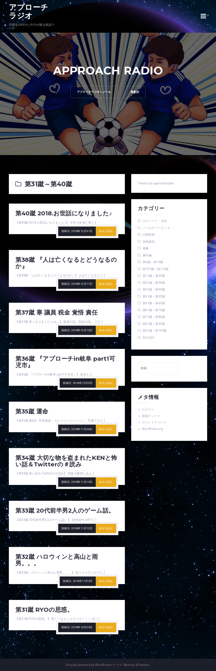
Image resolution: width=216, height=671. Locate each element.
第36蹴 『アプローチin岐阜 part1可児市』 (65, 362)
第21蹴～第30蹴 (154, 282)
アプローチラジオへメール (94, 91)
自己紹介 (149, 337)
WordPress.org (152, 429)
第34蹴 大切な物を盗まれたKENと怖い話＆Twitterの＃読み (66, 461)
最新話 (135, 91)
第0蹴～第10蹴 (153, 262)
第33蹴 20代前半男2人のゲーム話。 (65, 510)
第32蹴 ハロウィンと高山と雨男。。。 (56, 560)
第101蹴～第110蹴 (156, 269)
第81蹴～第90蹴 (154, 323)
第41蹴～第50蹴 (154, 296)
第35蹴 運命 (31, 411)
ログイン (148, 409)
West (127, 665)
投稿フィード (151, 416)
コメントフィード (154, 422)
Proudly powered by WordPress (88, 665)
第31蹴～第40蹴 (154, 289)
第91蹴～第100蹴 (155, 330)
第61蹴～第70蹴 (154, 310)
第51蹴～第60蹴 (154, 303)
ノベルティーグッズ (156, 228)
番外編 (147, 255)
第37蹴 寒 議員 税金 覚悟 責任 (56, 312)
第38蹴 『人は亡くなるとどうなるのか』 (66, 263)
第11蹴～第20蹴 (154, 275)
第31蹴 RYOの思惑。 (44, 609)
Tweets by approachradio (156, 183)
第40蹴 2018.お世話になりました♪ (63, 213)
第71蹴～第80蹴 (154, 317)
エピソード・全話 (155, 221)
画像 (146, 248)
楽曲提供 (149, 241)
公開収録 (149, 234)
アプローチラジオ (28, 11)
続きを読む (106, 231)
